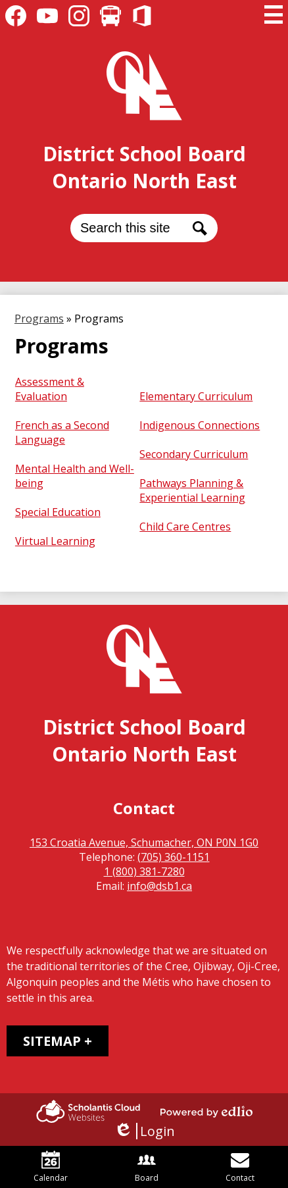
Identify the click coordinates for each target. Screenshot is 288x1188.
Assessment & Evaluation (49, 388)
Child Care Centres (185, 526)
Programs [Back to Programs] (39, 318)
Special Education (58, 512)
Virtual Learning (55, 541)
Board (146, 1166)
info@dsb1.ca (159, 886)
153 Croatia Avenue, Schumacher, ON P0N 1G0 (144, 842)
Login (144, 1131)
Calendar (51, 1166)
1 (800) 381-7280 (144, 871)
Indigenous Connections (199, 425)
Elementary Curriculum (195, 396)
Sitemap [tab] (52, 1041)
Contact (240, 1166)
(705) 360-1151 (173, 857)
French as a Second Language (62, 432)
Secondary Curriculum (193, 454)
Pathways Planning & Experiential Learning (192, 490)
